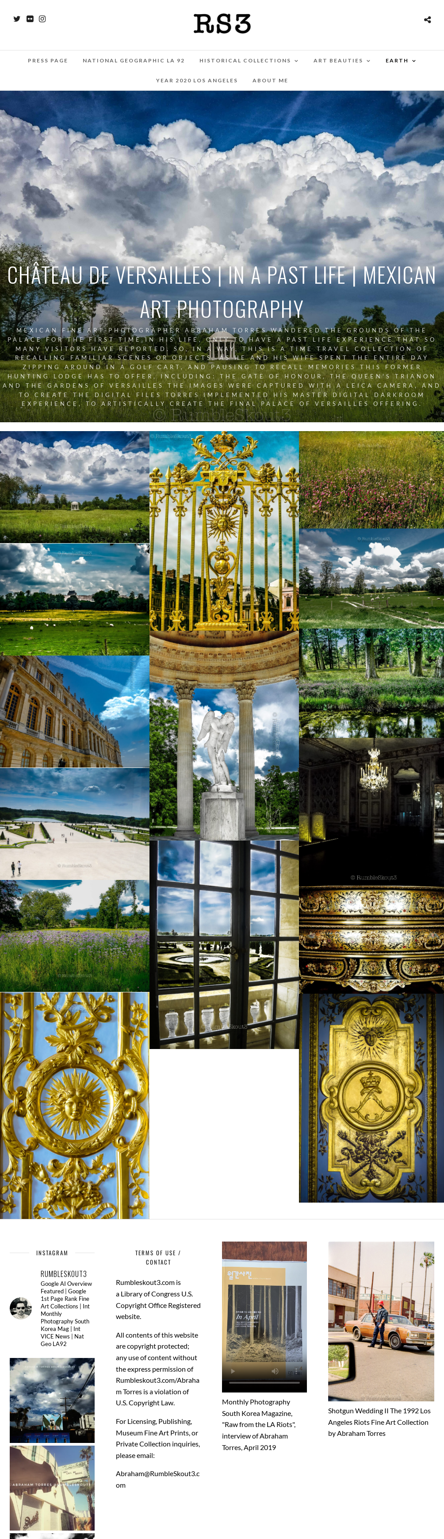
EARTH (397, 60)
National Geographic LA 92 (134, 60)
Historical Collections (245, 60)
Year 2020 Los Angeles (197, 80)
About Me (270, 80)
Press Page (48, 60)
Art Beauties (338, 60)
